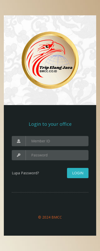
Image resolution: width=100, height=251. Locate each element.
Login (77, 172)
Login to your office (50, 124)
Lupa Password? (25, 172)
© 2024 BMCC (50, 217)
